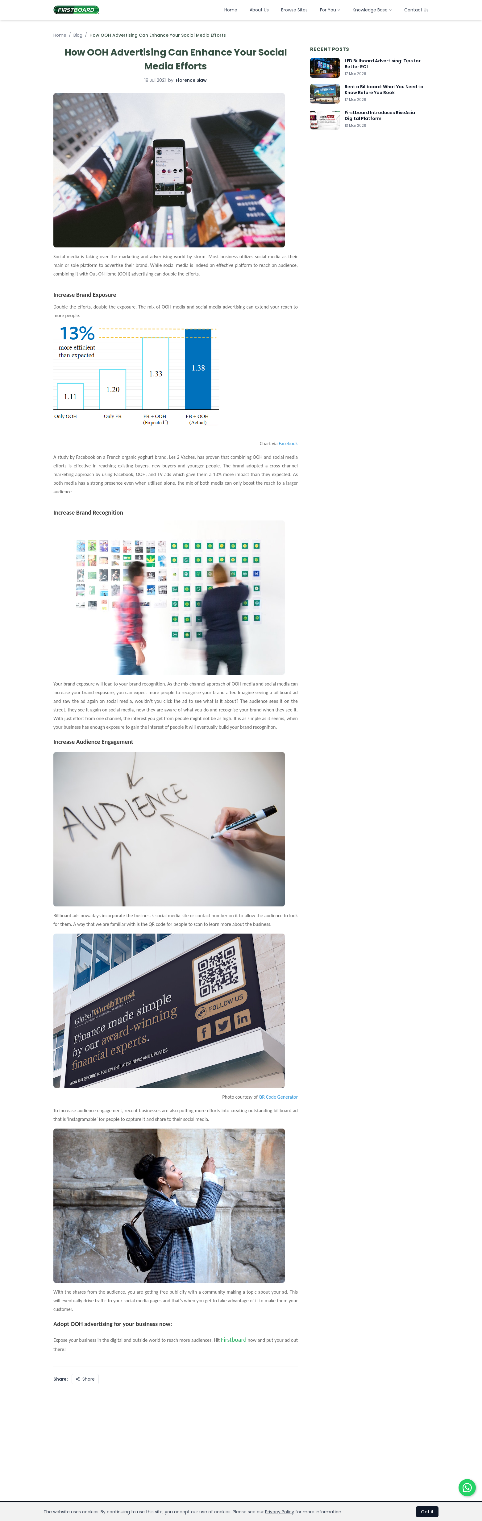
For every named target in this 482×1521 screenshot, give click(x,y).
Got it (427, 1512)
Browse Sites (294, 10)
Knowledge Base (372, 10)
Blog (77, 35)
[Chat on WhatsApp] (467, 1487)
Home (230, 10)
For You (330, 10)
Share (85, 1379)
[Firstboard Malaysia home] (76, 10)
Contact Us (416, 10)
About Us (259, 10)
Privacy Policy (279, 1512)
